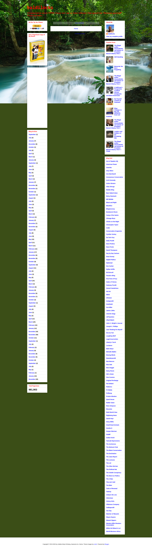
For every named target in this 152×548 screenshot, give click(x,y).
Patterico (109, 387)
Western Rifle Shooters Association (113, 524)
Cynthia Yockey (111, 234)
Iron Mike (109, 307)
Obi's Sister (110, 374)
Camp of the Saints (112, 215)
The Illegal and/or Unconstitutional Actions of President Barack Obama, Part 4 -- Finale (114, 146)
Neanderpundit (111, 358)
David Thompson (111, 250)
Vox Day (108, 510)
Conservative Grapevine (114, 231)
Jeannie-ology (110, 313)
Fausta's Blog (110, 275)
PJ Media (109, 390)
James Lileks (110, 310)
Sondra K (109, 428)
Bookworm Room (111, 212)
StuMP (108, 434)
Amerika (109, 167)
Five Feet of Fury (111, 279)
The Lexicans (110, 460)
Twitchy (108, 491)
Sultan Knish (110, 437)
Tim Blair (109, 485)
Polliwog (109, 393)
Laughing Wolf (111, 336)
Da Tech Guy (110, 237)
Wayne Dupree (111, 517)
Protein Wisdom (111, 396)
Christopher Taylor (112, 225)
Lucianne (109, 345)
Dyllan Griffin (110, 269)
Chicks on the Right (112, 221)
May (30, 172)
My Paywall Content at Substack (118, 100)
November (32, 188)
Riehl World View (111, 412)
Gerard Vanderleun (112, 288)
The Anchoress (111, 444)
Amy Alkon (109, 170)
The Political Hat (111, 469)
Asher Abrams (110, 183)
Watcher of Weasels (112, 514)
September (32, 134)
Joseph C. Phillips (112, 326)
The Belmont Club (112, 447)
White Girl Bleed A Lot (113, 528)
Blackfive (109, 205)
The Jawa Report (111, 457)
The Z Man (109, 479)
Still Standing (118, 57)
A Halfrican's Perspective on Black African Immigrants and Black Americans (114, 91)
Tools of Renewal (111, 488)
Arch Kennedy (110, 180)
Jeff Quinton (110, 317)
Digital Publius (111, 259)
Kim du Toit (110, 333)
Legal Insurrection (112, 339)
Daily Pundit (110, 240)
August (31, 198)
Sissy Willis (110, 422)
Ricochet (109, 409)
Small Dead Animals (112, 425)
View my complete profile (114, 36)
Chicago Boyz (110, 218)
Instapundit (110, 301)
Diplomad (109, 263)
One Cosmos (110, 377)
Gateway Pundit (111, 285)
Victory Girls (110, 501)
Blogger (107, 544)
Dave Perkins (110, 244)
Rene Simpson (111, 406)
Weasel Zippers (111, 520)
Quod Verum (110, 399)
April (30, 153)
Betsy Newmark (111, 196)
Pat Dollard (109, 383)
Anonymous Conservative (114, 177)
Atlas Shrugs (110, 186)
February (32, 217)
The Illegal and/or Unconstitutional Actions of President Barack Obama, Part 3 (114, 124)
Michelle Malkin (111, 352)
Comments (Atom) (80, 33)
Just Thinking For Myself (114, 329)
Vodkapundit (110, 507)
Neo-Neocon (110, 361)
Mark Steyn (110, 348)
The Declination (111, 453)
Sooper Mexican (111, 431)
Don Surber (110, 266)
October (31, 147)
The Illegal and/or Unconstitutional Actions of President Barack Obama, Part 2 (114, 80)
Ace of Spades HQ (112, 161)
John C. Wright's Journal (114, 323)
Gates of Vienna (111, 282)
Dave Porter (110, 247)
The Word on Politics (113, 476)
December (32, 144)
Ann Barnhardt (111, 174)
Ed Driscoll (109, 272)
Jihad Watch (110, 320)
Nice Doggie (110, 367)
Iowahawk (109, 304)
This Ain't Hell (110, 482)
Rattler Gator (110, 402)
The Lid (108, 463)
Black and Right (111, 202)
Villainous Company (112, 504)
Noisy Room (110, 371)
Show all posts (79, 23)
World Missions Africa (113, 531)
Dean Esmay (110, 256)
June (30, 169)
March (31, 157)
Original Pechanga (112, 380)
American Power (111, 164)
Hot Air (108, 291)
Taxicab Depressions (113, 441)
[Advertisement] (37, 97)
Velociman (109, 498)
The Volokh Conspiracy (113, 472)
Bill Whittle (109, 199)
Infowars (109, 298)
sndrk (95, 544)
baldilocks (40, 7)
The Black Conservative (114, 450)
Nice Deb (109, 364)
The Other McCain (112, 466)
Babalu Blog (110, 190)
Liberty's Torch (111, 342)
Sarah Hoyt (109, 418)
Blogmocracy (110, 209)
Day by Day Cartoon (112, 253)
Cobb (108, 228)
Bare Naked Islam (112, 193)
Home (76, 28)
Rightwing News (111, 415)
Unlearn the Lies (111, 495)
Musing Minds (110, 355)
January (31, 141)
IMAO (108, 294)
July (30, 137)
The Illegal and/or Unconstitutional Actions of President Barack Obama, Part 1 (114, 49)
